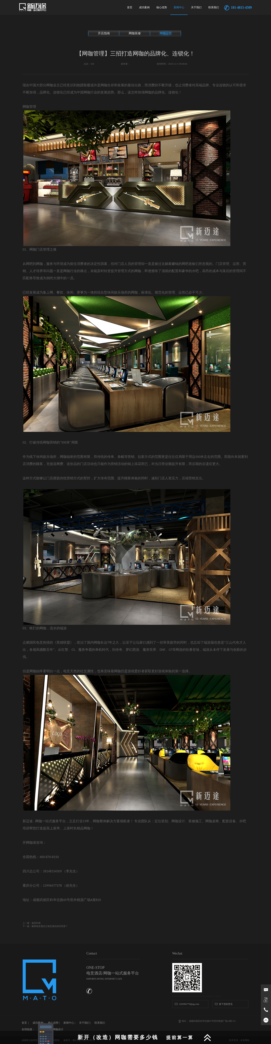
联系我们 (213, 7)
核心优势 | (54, 1022)
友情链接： (28, 1029)
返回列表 (36, 923)
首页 (129, 7)
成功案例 (144, 7)
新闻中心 (179, 7)
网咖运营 (166, 33)
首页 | (25, 1022)
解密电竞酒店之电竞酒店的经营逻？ (50, 926)
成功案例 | (38, 1022)
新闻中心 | (69, 1022)
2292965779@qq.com (186, 1004)
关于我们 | (85, 1022)
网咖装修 (135, 33)
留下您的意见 (223, 1004)
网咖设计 (58, 1029)
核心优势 (161, 7)
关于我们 (196, 7)
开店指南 (104, 33)
